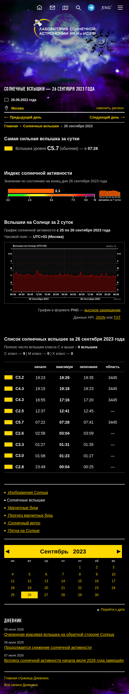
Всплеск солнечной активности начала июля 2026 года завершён (64, 660)
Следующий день (104, 117)
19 (29, 588)
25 (12, 595)
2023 (79, 551)
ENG (106, 7)
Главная (11, 126)
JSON (100, 317)
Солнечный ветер (23, 523)
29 (80, 595)
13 (46, 581)
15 (80, 581)
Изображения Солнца (27, 492)
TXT (117, 317)
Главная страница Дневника (26, 678)
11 (12, 581)
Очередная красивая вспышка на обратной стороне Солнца (59, 634)
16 (97, 581)
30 (97, 595)
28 (63, 595)
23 (97, 588)
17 (113, 581)
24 (113, 588)
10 (113, 574)
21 (63, 588)
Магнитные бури (22, 507)
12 (29, 581)
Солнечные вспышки (41, 126)
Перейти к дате (113, 610)
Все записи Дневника (21, 685)
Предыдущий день (25, 117)
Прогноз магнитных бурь (30, 515)
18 (12, 588)
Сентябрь (54, 551)
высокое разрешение (102, 310)
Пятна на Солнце (23, 530)
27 (46, 595)
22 (80, 588)
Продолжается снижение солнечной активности (48, 647)
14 (63, 581)
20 (46, 588)
